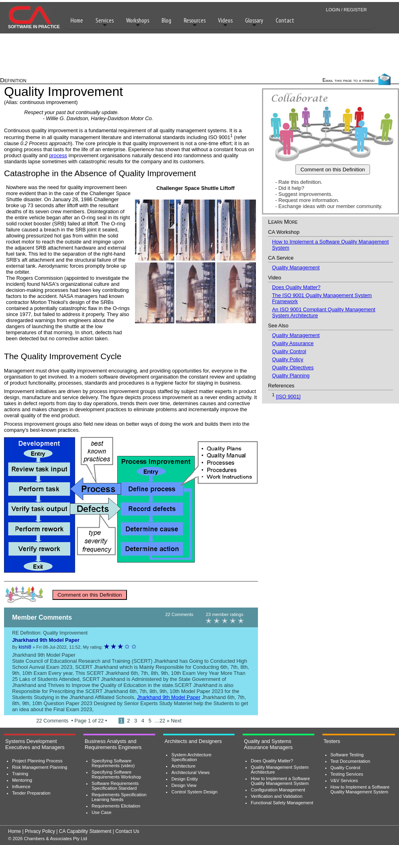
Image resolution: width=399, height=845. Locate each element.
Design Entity (184, 778)
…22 (160, 721)
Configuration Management (278, 789)
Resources (195, 22)
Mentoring (22, 780)
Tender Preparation (31, 793)
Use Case (101, 812)
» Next (173, 721)
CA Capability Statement (85, 831)
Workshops (137, 22)
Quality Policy (287, 359)
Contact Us (127, 831)
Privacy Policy (40, 831)
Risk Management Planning (39, 767)
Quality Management (296, 267)
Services (105, 22)
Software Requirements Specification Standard (115, 786)
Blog (166, 20)
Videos (225, 22)
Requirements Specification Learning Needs (118, 797)
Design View (183, 785)
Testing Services (346, 774)
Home (77, 20)
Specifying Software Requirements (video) (113, 763)
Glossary (254, 22)
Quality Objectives (293, 367)
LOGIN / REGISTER (346, 9)
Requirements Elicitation (115, 805)
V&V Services (344, 780)
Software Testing (347, 754)
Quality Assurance (293, 343)
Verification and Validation (276, 796)
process (58, 155)
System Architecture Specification (191, 757)
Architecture (183, 766)
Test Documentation (350, 761)
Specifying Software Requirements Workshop (116, 774)
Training (20, 773)
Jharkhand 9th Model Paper (168, 697)
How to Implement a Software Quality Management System (280, 781)
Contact (285, 20)
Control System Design (194, 791)
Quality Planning (291, 376)
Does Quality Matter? (296, 287)
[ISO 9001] (288, 396)
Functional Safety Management (282, 802)
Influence (21, 786)
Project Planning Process (37, 760)
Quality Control (289, 351)
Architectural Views (190, 772)
